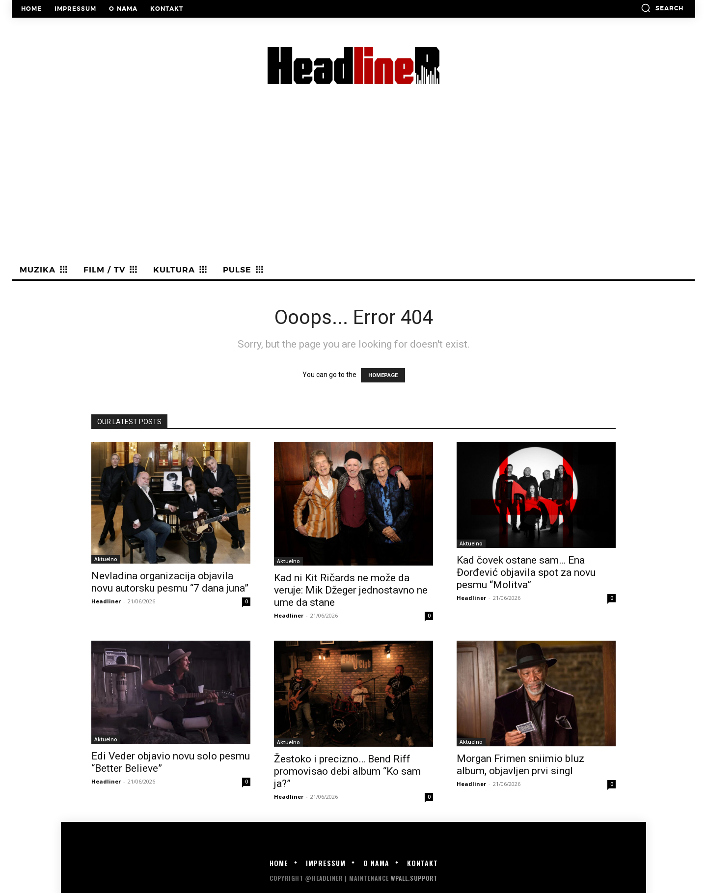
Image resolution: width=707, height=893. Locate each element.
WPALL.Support (414, 878)
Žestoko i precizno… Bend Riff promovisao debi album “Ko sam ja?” (347, 771)
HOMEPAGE (383, 375)
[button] (662, 8)
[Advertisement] (353, 187)
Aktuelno (105, 559)
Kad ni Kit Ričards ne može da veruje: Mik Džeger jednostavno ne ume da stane (351, 590)
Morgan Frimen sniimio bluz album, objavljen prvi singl (520, 765)
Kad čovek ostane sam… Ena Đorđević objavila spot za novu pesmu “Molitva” (526, 572)
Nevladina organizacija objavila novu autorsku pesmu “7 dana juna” (169, 582)
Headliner (106, 601)
